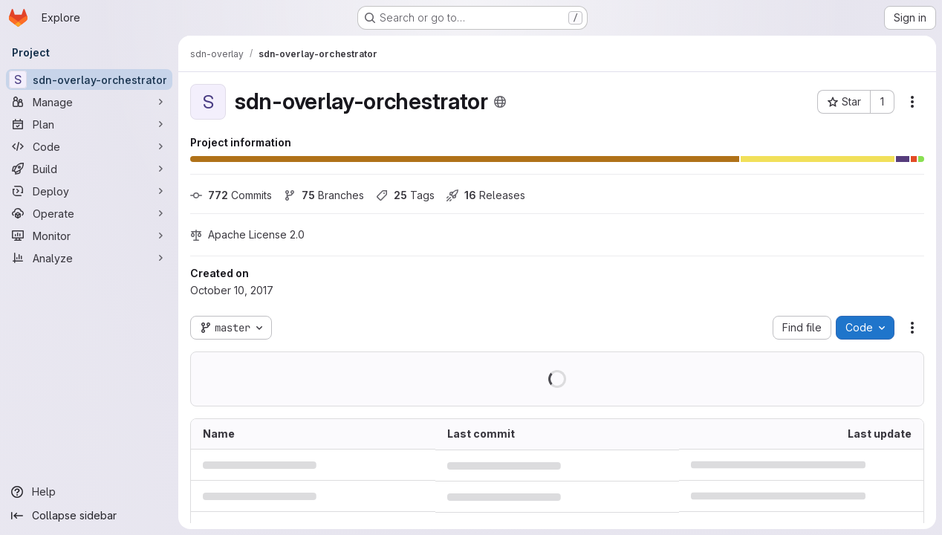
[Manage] (89, 101)
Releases (485, 195)
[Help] (89, 492)
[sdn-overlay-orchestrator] (89, 79)
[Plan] (89, 124)
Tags (405, 195)
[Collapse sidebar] (89, 515)
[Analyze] (89, 257)
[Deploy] (89, 191)
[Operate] (89, 213)
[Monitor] (89, 235)
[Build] (89, 168)
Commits (231, 195)
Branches (324, 195)
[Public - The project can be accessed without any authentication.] (500, 102)
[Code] (89, 146)
